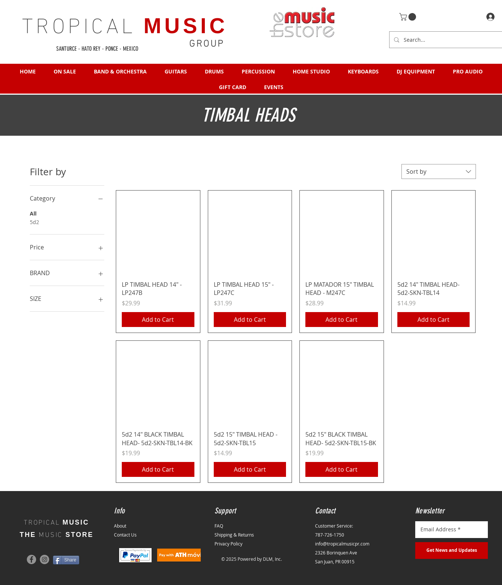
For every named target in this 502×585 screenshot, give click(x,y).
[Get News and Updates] (451, 550)
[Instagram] (44, 559)
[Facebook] (31, 559)
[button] (408, 17)
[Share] (66, 560)
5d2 (34, 222)
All (33, 213)
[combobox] (438, 171)
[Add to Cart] (158, 319)
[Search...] (450, 40)
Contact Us (125, 535)
